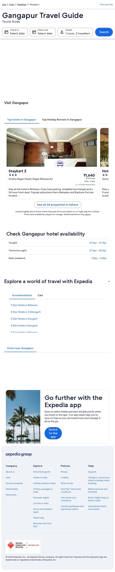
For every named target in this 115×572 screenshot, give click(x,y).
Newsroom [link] (11, 494)
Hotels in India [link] (40, 477)
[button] (57, 281)
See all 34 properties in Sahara (57, 204)
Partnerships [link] (12, 489)
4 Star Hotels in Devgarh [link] (24, 325)
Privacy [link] (64, 471)
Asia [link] (4, 4)
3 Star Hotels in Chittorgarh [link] (26, 312)
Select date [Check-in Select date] (17, 33)
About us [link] (10, 471)
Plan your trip (106, 4)
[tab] (21, 120)
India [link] (11, 4)
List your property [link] (14, 483)
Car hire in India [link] (40, 503)
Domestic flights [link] (41, 497)
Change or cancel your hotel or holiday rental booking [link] (99, 480)
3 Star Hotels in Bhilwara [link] (24, 305)
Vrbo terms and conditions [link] (68, 499)
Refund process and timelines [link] (98, 490)
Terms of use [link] (67, 483)
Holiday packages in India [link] (43, 490)
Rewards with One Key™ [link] (42, 525)
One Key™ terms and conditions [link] (71, 490)
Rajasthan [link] (21, 4)
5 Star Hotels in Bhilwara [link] (24, 332)
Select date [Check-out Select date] (45, 33)
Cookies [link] (64, 477)
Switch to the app (53, 433)
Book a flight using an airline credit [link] (98, 499)
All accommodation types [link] (42, 510)
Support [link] (92, 471)
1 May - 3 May (98, 258)
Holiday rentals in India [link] (44, 483)
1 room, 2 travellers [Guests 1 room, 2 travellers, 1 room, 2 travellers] (77, 33)
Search (104, 32)
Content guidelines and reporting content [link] (72, 508)
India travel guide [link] (41, 471)
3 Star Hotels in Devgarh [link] (24, 318)
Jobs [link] (8, 477)
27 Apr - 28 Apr (97, 250)
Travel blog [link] (38, 517)
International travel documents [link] (97, 508)
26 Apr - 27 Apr (97, 242)
